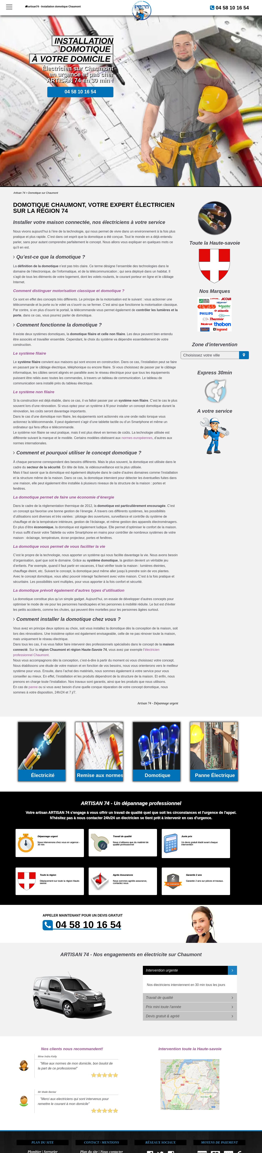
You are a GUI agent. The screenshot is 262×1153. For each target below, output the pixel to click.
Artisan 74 (19, 192)
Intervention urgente (162, 970)
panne (33, 687)
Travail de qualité (159, 998)
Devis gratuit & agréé (163, 1016)
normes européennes (137, 438)
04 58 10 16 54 (227, 7)
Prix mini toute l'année (163, 1007)
